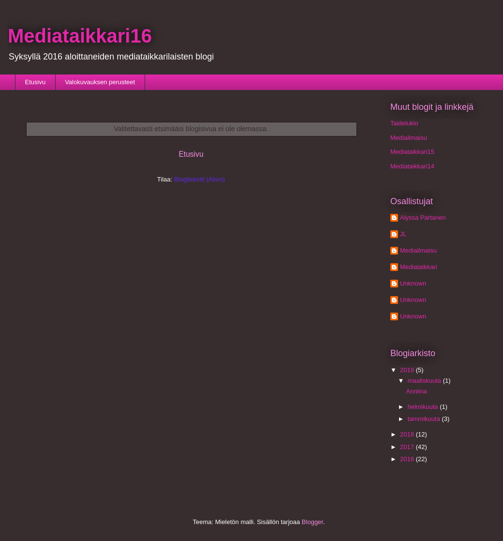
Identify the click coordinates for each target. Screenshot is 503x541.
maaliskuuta (425, 380)
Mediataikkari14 (412, 166)
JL (403, 234)
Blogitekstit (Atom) (199, 179)
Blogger (312, 522)
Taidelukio (404, 123)
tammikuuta (425, 418)
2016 (408, 459)
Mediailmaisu (408, 137)
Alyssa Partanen (423, 217)
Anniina (416, 391)
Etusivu (35, 82)
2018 (408, 434)
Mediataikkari (418, 266)
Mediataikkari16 (80, 35)
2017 (408, 447)
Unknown (413, 283)
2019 (408, 370)
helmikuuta (424, 406)
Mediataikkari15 (412, 151)
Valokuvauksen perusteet (100, 82)
